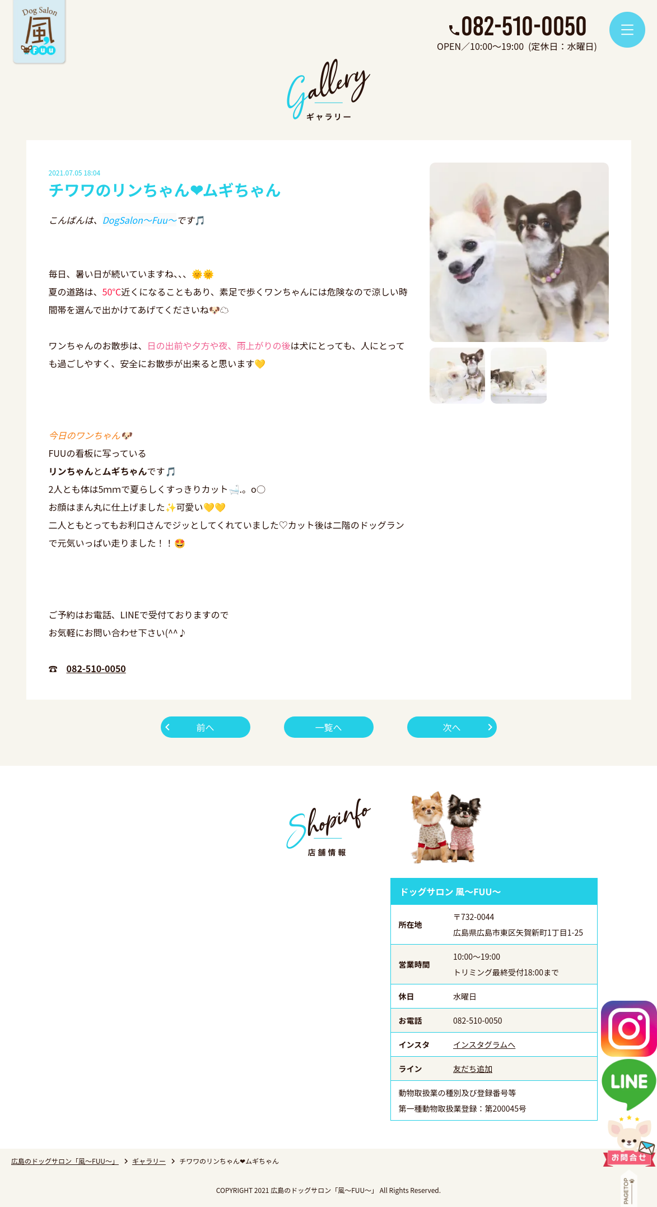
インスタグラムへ (484, 1044)
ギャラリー (149, 1161)
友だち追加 (472, 1068)
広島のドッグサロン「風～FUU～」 (65, 1161)
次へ (451, 727)
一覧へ (328, 727)
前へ (205, 727)
